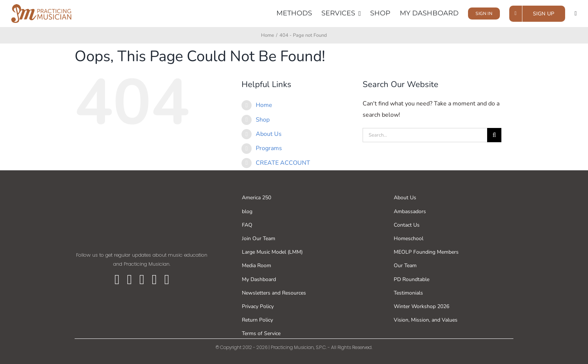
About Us (269, 134)
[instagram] (142, 279)
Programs (269, 148)
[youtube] (154, 279)
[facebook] (117, 279)
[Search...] (425, 135)
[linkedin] (166, 279)
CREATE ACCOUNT (283, 163)
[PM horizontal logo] (41, 7)
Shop (263, 120)
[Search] (494, 135)
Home (264, 105)
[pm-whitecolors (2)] (142, 188)
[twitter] (129, 279)
